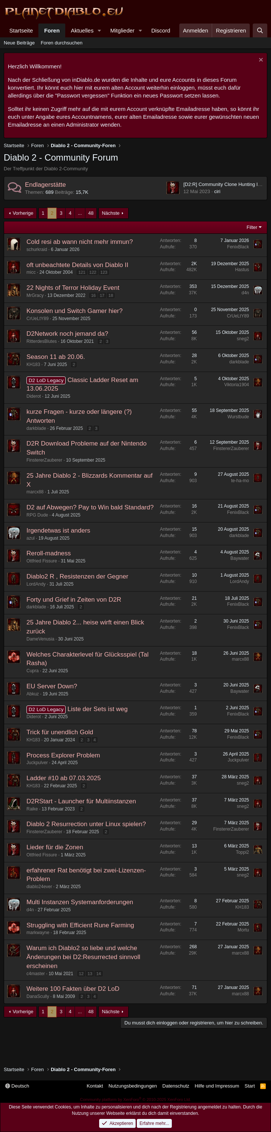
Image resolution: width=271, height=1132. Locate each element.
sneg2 (243, 338)
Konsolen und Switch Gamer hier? (74, 310)
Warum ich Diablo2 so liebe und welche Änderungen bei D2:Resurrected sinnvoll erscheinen (83, 957)
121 (81, 272)
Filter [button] (252, 227)
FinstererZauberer (44, 460)
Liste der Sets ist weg (97, 709)
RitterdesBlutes (41, 341)
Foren (52, 30)
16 (93, 295)
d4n (245, 292)
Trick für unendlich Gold (59, 732)
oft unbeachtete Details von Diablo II (77, 265)
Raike (32, 809)
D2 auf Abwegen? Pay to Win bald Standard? (90, 507)
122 (92, 272)
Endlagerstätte (45, 184)
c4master (35, 973)
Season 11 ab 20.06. (55, 356)
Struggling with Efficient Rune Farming (80, 925)
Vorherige (23, 213)
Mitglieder (122, 30)
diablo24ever (39, 886)
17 (102, 295)
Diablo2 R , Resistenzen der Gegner (77, 576)
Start (250, 1086)
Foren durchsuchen (61, 43)
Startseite (21, 30)
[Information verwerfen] (260, 61)
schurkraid (36, 249)
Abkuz (32, 694)
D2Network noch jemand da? (67, 333)
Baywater (239, 558)
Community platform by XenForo (135, 1099)
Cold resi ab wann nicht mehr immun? (79, 241)
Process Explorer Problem (63, 755)
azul (30, 538)
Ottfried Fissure (41, 561)
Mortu (243, 930)
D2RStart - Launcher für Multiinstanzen (81, 801)
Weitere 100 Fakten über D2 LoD (72, 988)
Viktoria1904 (236, 384)
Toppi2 (242, 852)
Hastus (242, 269)
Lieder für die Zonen (54, 847)
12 (81, 973)
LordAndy (35, 584)
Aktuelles (82, 30)
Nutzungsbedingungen (132, 1086)
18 (110, 295)
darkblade (239, 362)
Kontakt (94, 1086)
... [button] (80, 213)
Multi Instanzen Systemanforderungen (79, 902)
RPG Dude (37, 515)
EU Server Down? (51, 686)
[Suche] (260, 30)
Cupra (32, 670)
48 (91, 213)
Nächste (111, 213)
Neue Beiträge (19, 43)
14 (98, 973)
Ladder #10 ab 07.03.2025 (63, 778)
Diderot (33, 396)
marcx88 (35, 491)
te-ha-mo (240, 480)
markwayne (37, 932)
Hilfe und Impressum (217, 1086)
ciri (217, 191)
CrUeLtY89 (37, 318)
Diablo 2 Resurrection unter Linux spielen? (86, 824)
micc (31, 272)
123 (103, 272)
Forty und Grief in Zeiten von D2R (73, 599)
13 (90, 973)
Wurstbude (238, 416)
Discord (160, 30)
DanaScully (37, 996)
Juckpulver (37, 762)
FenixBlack (238, 246)
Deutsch (17, 1086)
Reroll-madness (48, 553)
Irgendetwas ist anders (58, 530)
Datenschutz (176, 1086)
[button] (99, 30)
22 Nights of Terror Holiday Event (72, 287)
